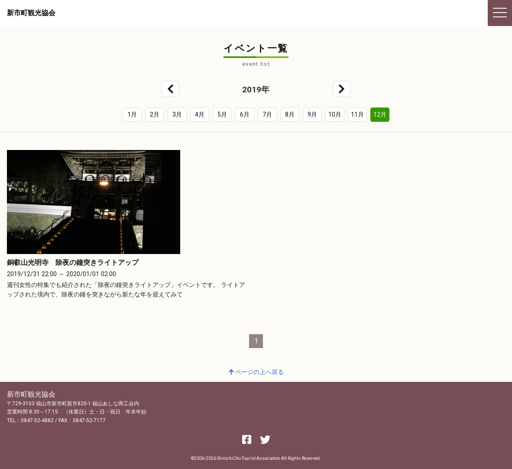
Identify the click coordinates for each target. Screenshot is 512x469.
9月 (312, 114)
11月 (357, 114)
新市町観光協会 (31, 13)
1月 (132, 114)
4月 (199, 114)
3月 (177, 114)
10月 (334, 114)
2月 (154, 114)
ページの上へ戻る (256, 371)
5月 (222, 114)
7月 (267, 114)
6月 (245, 114)
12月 (379, 114)
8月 (290, 114)
